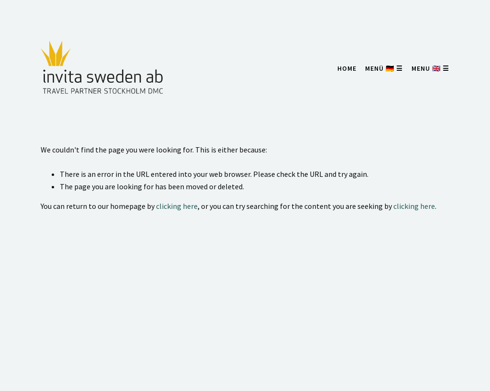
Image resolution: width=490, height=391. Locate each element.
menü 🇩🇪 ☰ (384, 68)
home (346, 68)
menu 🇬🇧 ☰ (430, 68)
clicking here (177, 206)
